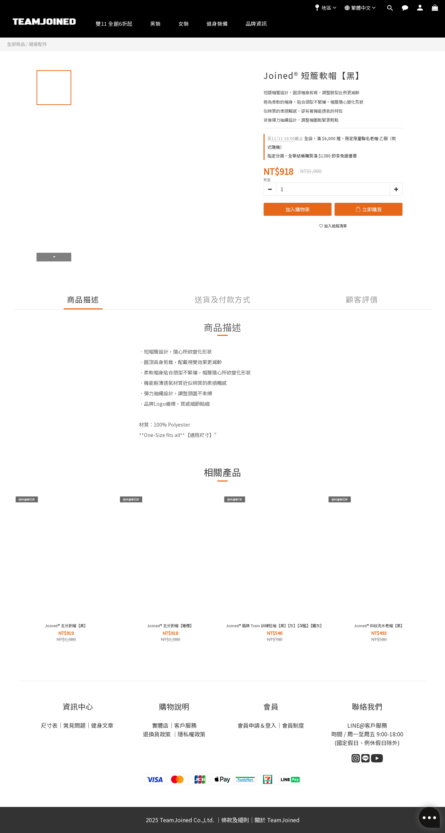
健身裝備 (217, 23)
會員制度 (293, 725)
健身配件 (38, 44)
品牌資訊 (256, 23)
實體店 (160, 725)
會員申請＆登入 (256, 725)
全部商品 (16, 44)
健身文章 (103, 725)
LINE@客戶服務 (367, 725)
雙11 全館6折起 (114, 23)
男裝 (155, 23)
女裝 (183, 23)
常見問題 (74, 725)
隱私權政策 (191, 734)
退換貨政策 (157, 734)
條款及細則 (235, 820)
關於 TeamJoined (277, 820)
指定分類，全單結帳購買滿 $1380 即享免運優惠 (312, 156)
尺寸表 (49, 725)
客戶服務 (185, 725)
